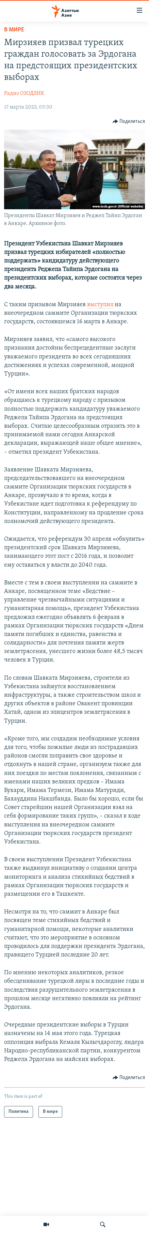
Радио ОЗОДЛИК (24, 93)
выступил (100, 304)
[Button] (129, 121)
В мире (14, 30)
